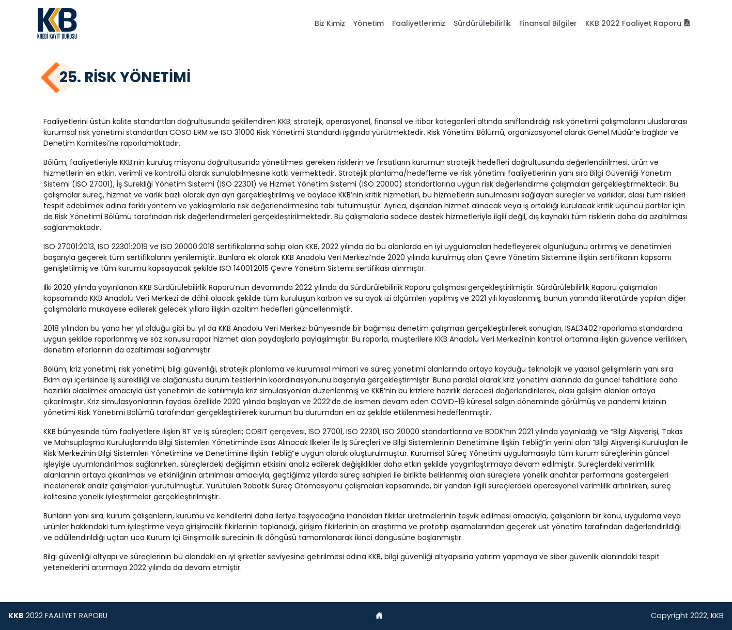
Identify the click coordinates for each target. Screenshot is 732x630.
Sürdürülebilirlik (482, 23)
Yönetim (368, 23)
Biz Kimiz (330, 23)
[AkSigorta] (57, 23)
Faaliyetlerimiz (418, 23)
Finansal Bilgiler (548, 23)
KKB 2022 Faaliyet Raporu (638, 23)
